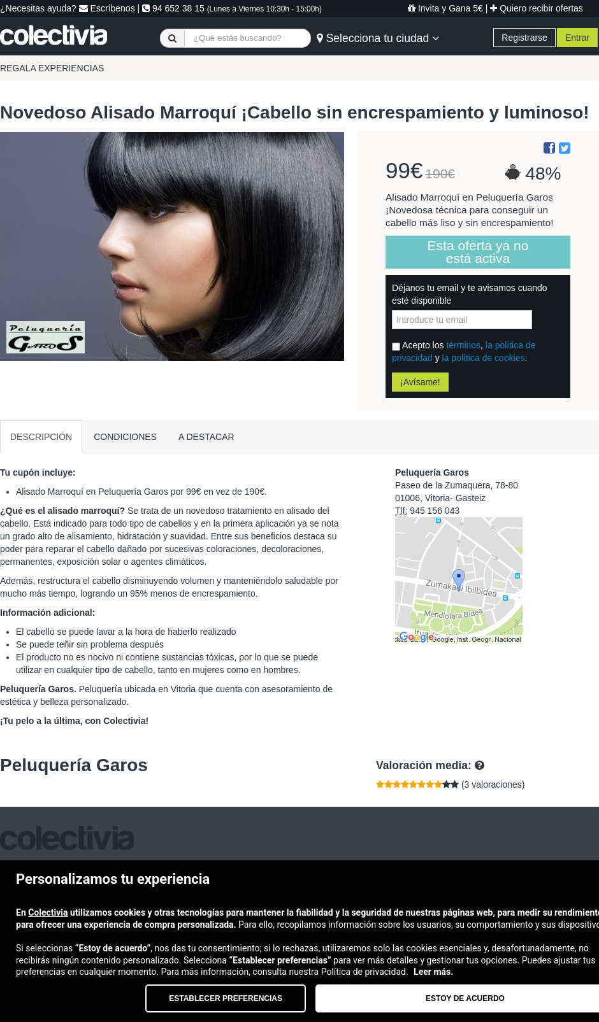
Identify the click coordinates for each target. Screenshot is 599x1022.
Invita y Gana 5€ (445, 8)
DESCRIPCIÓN (41, 437)
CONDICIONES (125, 437)
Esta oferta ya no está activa (478, 252)
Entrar (577, 37)
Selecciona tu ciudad (378, 38)
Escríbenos (107, 8)
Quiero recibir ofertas (536, 8)
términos (463, 345)
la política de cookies (483, 358)
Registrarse (524, 37)
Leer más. (433, 972)
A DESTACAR (206, 437)
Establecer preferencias (225, 998)
